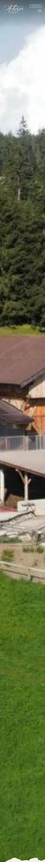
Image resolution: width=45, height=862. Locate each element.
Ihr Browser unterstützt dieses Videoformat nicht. (22, 431)
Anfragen (35, 6)
